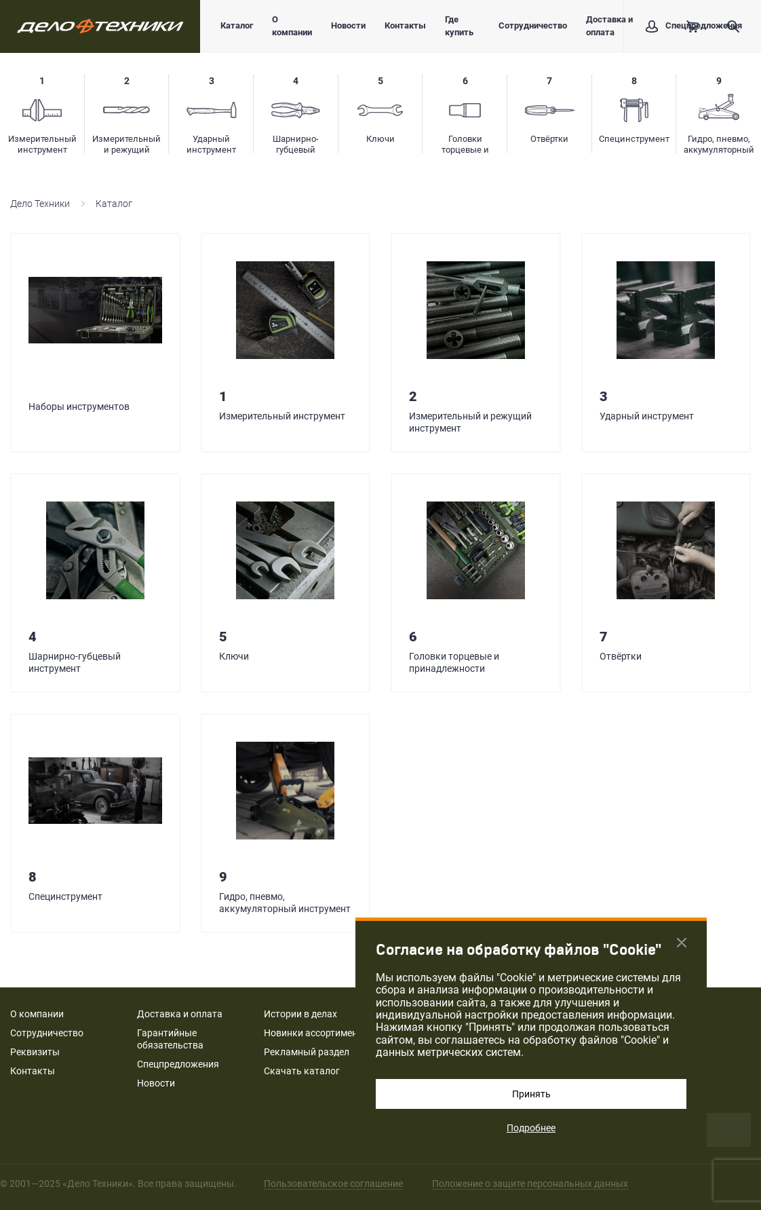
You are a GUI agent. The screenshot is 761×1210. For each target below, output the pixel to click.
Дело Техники (40, 203)
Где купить (459, 25)
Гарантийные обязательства (170, 1039)
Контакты (405, 25)
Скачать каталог (302, 1070)
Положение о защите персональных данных (530, 1183)
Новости (348, 25)
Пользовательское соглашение (333, 1183)
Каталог (236, 25)
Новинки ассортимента (316, 1032)
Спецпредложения (178, 1064)
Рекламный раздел (306, 1051)
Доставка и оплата (609, 25)
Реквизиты (35, 1051)
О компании (292, 25)
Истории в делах (300, 1013)
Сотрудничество (533, 25)
